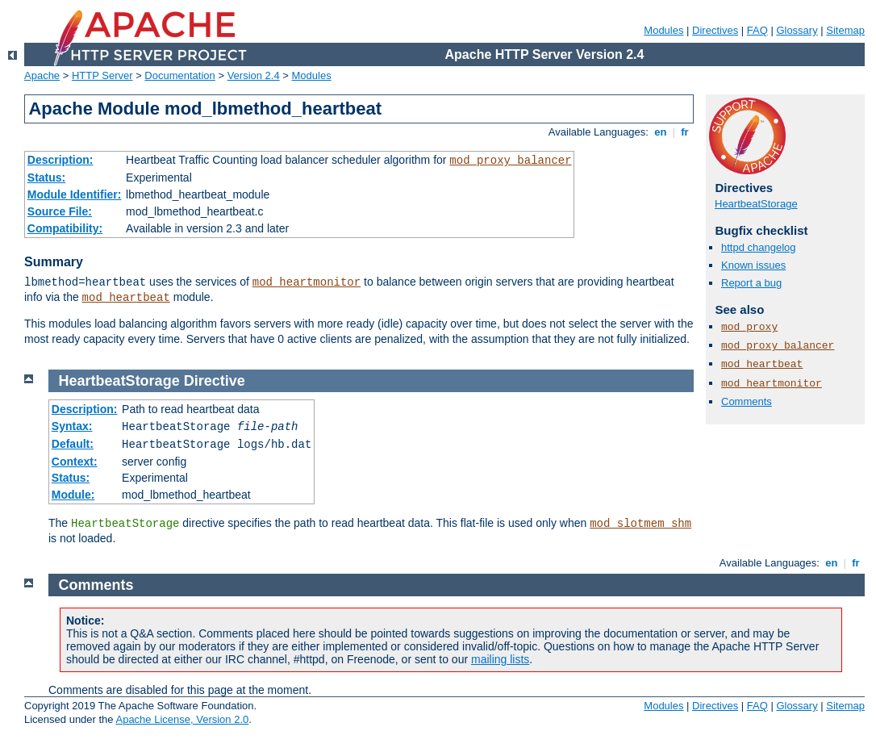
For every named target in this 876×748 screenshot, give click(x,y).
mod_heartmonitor (306, 282)
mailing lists (500, 659)
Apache (42, 75)
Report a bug (751, 283)
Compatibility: (64, 228)
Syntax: (72, 426)
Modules (663, 30)
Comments (746, 401)
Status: (46, 177)
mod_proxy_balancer (510, 160)
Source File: (59, 211)
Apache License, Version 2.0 (181, 719)
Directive (214, 381)
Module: (73, 494)
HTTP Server (102, 75)
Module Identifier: (74, 194)
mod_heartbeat (126, 297)
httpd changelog (758, 247)
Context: (75, 461)
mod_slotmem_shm (640, 523)
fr (685, 132)
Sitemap (845, 30)
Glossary (796, 30)
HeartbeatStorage (756, 204)
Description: (60, 159)
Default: (73, 443)
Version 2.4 (253, 75)
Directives (715, 30)
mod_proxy (749, 327)
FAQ (757, 30)
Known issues (753, 265)
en (661, 132)
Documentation (179, 75)
